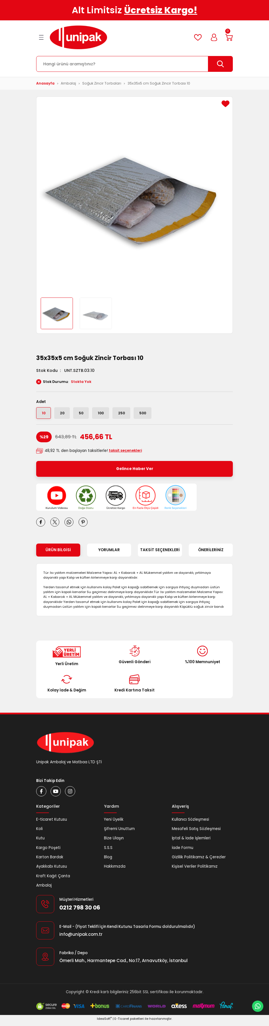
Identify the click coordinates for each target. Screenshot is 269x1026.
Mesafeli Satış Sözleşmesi (196, 832)
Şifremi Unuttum (119, 832)
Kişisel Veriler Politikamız (195, 869)
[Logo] (78, 37)
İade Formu (182, 850)
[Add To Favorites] (225, 104)
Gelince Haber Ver (135, 472)
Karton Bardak (49, 860)
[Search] (134, 64)
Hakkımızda (114, 869)
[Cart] (228, 37)
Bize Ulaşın (114, 841)
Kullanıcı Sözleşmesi (190, 822)
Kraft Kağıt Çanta (53, 879)
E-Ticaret (121, 1022)
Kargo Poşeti (48, 850)
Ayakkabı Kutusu (51, 869)
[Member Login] (211, 37)
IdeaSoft (104, 1022)
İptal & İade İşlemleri (191, 841)
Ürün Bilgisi (58, 553)
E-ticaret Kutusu (51, 822)
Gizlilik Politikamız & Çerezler (199, 860)
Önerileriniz (211, 553)
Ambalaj (44, 888)
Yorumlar (109, 553)
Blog (108, 860)
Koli (39, 832)
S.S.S (108, 850)
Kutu (40, 841)
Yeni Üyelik (113, 822)
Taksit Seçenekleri (160, 553)
